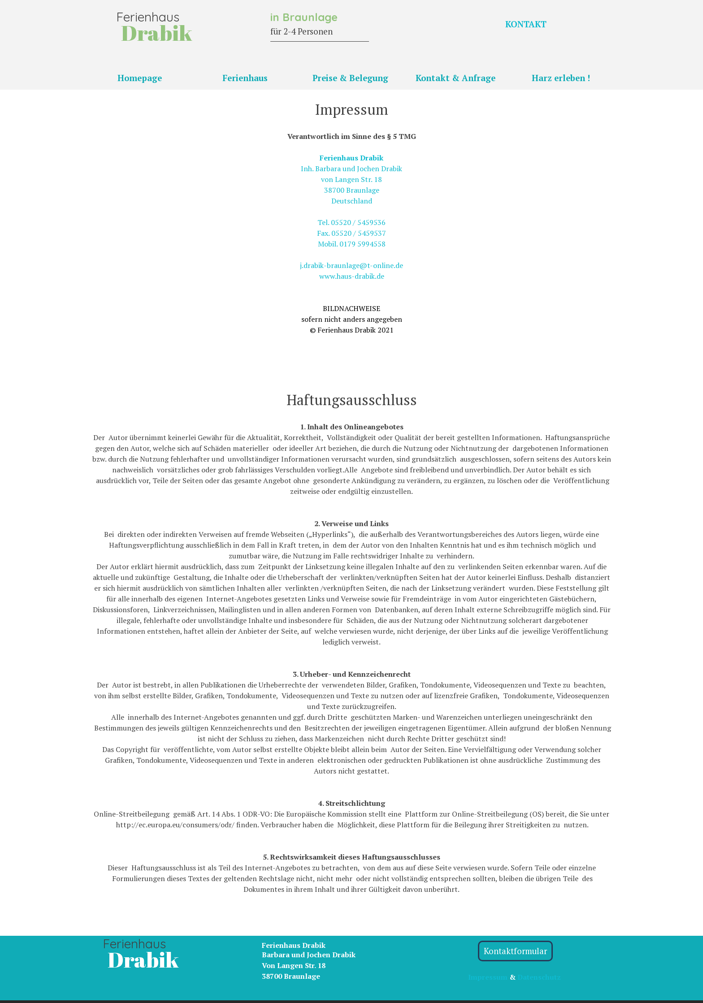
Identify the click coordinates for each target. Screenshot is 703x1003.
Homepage (139, 78)
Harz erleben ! (561, 78)
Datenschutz (539, 977)
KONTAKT (526, 24)
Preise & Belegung (350, 78)
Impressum (488, 977)
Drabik (143, 959)
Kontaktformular (515, 951)
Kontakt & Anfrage (455, 78)
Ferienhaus (245, 78)
